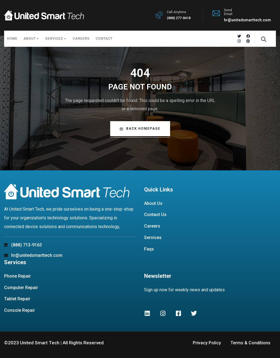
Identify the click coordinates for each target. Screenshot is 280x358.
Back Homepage (140, 129)
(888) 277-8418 (179, 18)
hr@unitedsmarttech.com (247, 20)
